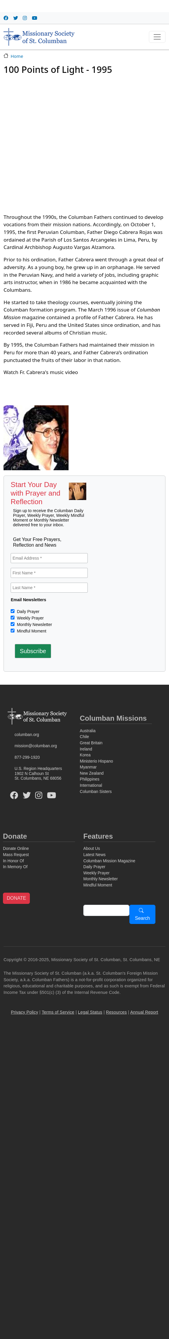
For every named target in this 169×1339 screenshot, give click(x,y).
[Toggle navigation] (157, 37)
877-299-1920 (27, 757)
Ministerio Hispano (96, 761)
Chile (84, 737)
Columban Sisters (96, 791)
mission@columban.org (35, 746)
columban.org (26, 734)
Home (17, 56)
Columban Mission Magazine (109, 861)
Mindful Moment (31, 631)
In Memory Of (15, 867)
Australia (87, 731)
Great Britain (91, 743)
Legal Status (90, 1012)
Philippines (89, 779)
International (91, 785)
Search (142, 918)
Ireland (86, 749)
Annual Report (144, 1012)
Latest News (94, 855)
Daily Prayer (27, 611)
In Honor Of (13, 861)
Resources (116, 1012)
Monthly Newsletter (34, 624)
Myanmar (88, 767)
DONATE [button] (16, 898)
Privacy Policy (24, 1012)
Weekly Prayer (30, 618)
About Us (91, 848)
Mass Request (16, 855)
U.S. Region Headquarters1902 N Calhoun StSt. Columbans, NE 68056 (38, 773)
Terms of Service (58, 1012)
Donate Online (16, 848)
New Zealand (92, 773)
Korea (85, 755)
